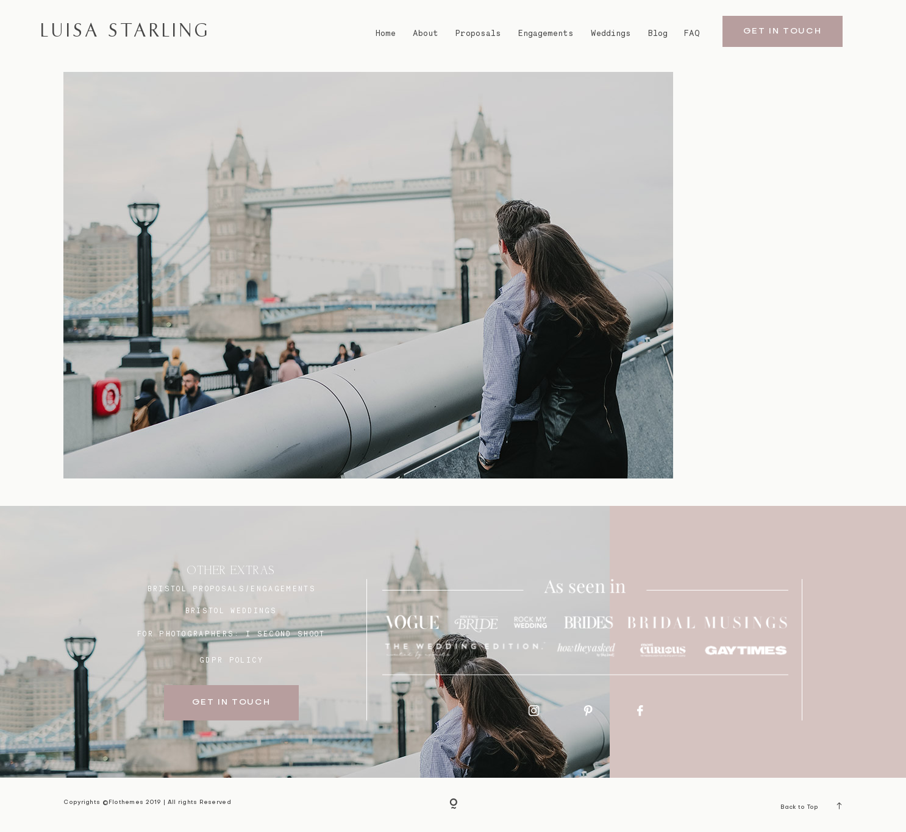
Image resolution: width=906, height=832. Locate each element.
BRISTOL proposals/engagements (232, 589)
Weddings (611, 32)
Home (386, 32)
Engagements (546, 32)
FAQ (692, 32)
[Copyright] (453, 804)
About (425, 32)
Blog (658, 32)
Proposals (478, 32)
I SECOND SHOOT (286, 634)
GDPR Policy (231, 660)
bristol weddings (231, 610)
